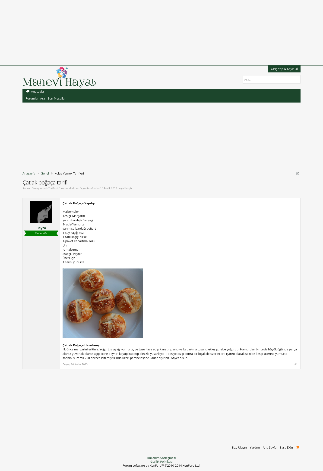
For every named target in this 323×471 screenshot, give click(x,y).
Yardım (255, 447)
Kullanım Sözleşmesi (161, 458)
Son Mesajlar (57, 98)
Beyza (82, 188)
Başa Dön (286, 447)
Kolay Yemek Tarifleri (45, 188)
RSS (297, 447)
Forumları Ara (35, 98)
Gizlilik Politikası (161, 461)
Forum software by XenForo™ (161, 465)
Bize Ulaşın (239, 447)
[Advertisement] (139, 32)
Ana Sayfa (269, 447)
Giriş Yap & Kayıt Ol (284, 69)
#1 (296, 364)
